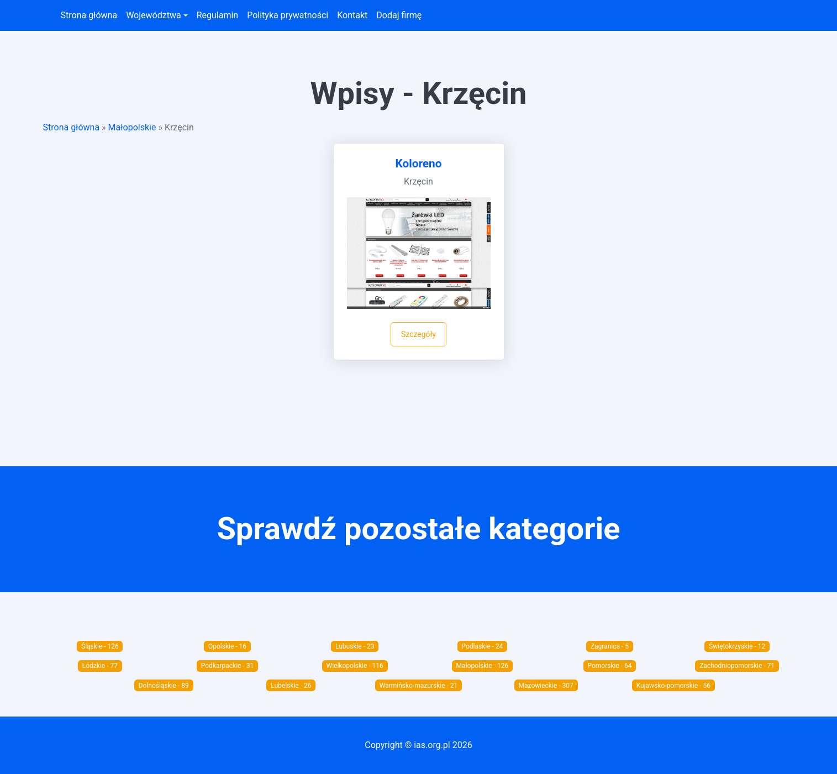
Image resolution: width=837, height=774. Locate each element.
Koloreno (419, 163)
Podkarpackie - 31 (227, 666)
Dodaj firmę (399, 15)
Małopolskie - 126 (482, 666)
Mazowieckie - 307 (546, 685)
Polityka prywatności (287, 15)
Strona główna (89, 15)
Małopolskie (132, 127)
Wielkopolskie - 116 (355, 666)
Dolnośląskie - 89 (164, 685)
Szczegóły (418, 334)
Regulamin (218, 15)
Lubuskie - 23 (355, 646)
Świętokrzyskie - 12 (737, 646)
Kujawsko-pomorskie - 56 (673, 685)
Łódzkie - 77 (100, 666)
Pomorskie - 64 (609, 666)
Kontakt (352, 15)
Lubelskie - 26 (291, 685)
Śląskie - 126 (100, 646)
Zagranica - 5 (610, 646)
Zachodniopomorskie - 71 (737, 666)
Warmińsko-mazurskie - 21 (419, 685)
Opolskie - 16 (227, 646)
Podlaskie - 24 (482, 646)
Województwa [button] (153, 15)
